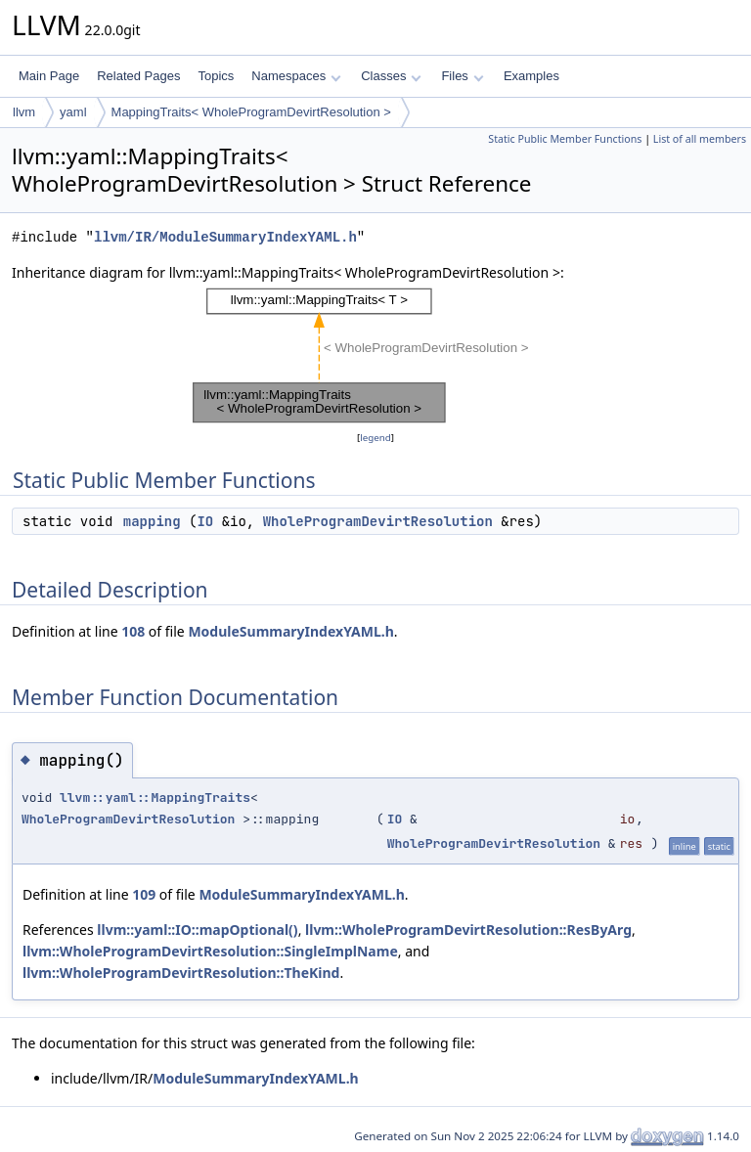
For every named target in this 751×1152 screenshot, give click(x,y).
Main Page (49, 75)
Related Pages (138, 75)
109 (143, 894)
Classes (391, 75)
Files (462, 75)
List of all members (699, 139)
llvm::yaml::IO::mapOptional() (197, 929)
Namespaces (295, 75)
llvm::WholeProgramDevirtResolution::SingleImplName (210, 951)
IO (205, 521)
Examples (531, 75)
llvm (24, 112)
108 (133, 631)
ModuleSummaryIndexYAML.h (290, 631)
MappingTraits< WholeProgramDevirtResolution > (251, 112)
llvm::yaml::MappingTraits (155, 797)
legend (375, 437)
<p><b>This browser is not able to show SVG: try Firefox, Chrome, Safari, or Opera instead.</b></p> (375, 355)
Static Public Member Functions (564, 139)
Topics (216, 75)
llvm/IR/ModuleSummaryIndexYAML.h (225, 237)
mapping (152, 521)
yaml (73, 112)
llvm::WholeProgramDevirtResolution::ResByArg (468, 929)
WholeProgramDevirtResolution (378, 521)
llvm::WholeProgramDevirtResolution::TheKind (180, 972)
